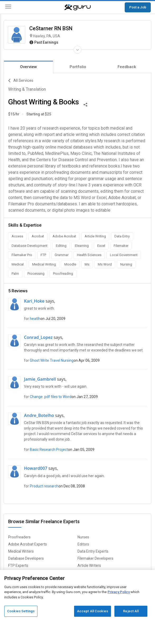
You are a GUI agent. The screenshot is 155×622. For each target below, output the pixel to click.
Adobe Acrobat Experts (27, 544)
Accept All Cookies (92, 611)
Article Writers (89, 565)
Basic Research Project (49, 449)
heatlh (35, 319)
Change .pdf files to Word (50, 397)
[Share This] (85, 104)
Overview (28, 66)
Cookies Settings (21, 611)
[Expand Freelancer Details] (77, 50)
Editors (83, 544)
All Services (20, 80)
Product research (44, 486)
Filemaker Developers (95, 558)
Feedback (127, 66)
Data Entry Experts (93, 551)
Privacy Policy (119, 592)
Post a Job (137, 7)
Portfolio (78, 66)
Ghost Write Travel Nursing (52, 360)
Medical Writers (21, 551)
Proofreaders (19, 537)
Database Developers (26, 558)
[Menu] (8, 7)
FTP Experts (18, 565)
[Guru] (77, 7)
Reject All (130, 611)
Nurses (83, 537)
